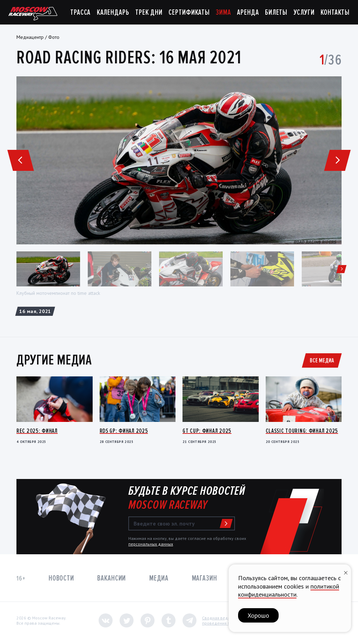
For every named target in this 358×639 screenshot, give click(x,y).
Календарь (113, 12)
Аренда (248, 12)
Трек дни (149, 12)
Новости (61, 578)
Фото (53, 37)
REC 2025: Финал (37, 431)
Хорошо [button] (258, 615)
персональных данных (150, 544)
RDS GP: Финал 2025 (124, 431)
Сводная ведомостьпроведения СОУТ (222, 620)
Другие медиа (54, 360)
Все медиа (322, 360)
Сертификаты (189, 12)
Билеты (276, 12)
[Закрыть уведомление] (345, 572)
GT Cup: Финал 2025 (206, 431)
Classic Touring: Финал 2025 (302, 431)
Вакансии (111, 578)
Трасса (80, 12)
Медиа (159, 578)
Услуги (304, 12)
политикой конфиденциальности (288, 590)
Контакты (335, 12)
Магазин (204, 578)
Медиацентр (30, 37)
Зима (223, 12)
